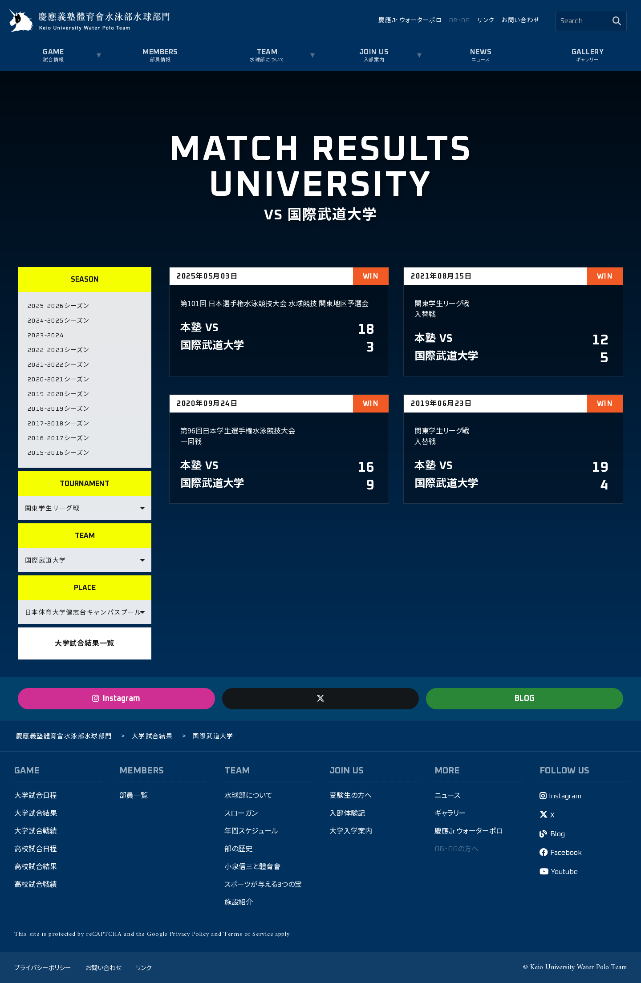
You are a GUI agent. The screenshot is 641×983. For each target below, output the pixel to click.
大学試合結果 (35, 813)
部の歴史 (238, 849)
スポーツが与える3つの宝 (263, 884)
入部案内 (374, 59)
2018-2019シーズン (58, 409)
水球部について (267, 59)
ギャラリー (587, 59)
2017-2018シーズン (58, 424)
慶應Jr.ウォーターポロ (410, 20)
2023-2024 (46, 335)
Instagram (565, 796)
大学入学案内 (350, 831)
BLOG (525, 699)
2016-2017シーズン (58, 438)
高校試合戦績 (35, 884)
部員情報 (160, 59)
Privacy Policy (189, 934)
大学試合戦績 (35, 831)
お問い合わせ (521, 20)
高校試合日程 (35, 849)
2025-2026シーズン (58, 306)
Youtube (564, 871)
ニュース (480, 59)
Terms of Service (248, 934)
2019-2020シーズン (58, 394)
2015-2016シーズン (58, 453)
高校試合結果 (35, 866)
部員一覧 (133, 795)
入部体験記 (347, 813)
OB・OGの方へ (456, 849)
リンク (486, 20)
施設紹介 (238, 902)
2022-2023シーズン (58, 350)
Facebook (566, 852)
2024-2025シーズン (58, 321)
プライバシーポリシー (42, 967)
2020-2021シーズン (58, 379)
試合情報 (53, 59)
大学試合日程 (35, 795)
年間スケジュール (251, 831)
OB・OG (459, 20)
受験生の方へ (350, 795)
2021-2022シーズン (58, 365)
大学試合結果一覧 (84, 643)
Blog (557, 833)
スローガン (241, 813)
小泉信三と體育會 (252, 866)
